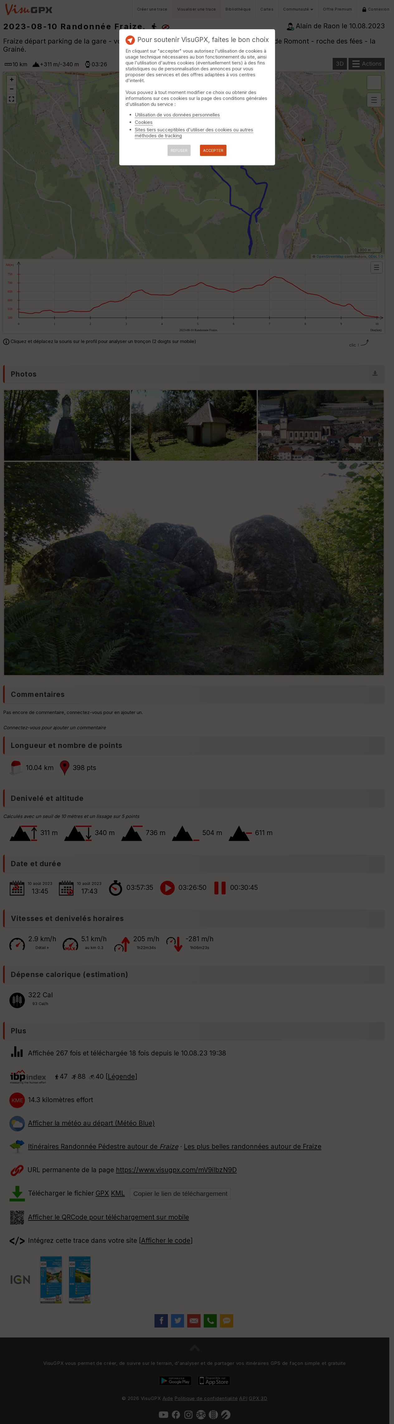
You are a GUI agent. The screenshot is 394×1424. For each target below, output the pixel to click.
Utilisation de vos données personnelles (177, 115)
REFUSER (179, 150)
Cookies (144, 122)
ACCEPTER (213, 150)
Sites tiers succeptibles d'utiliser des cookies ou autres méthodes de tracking (194, 133)
